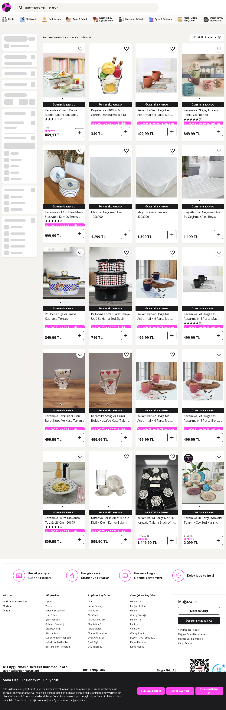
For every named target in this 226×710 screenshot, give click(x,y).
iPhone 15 (135, 601)
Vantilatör (135, 628)
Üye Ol (49, 601)
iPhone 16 (135, 619)
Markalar (7, 606)
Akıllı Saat (93, 615)
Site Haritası (51, 633)
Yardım (49, 606)
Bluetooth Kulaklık (97, 633)
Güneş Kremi (137, 633)
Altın (90, 601)
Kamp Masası (137, 646)
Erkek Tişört (94, 642)
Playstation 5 (94, 624)
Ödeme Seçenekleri (55, 610)
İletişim (7, 610)
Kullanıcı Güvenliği (54, 624)
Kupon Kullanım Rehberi (58, 637)
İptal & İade (51, 615)
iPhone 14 (93, 610)
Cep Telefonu (95, 646)
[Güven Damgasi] (218, 671)
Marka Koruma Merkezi (15, 601)
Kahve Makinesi (138, 642)
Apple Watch (94, 628)
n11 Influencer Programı (58, 646)
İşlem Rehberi (52, 619)
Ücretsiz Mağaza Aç (199, 620)
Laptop (134, 624)
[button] (62, 98)
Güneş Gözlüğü (138, 615)
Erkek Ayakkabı (96, 637)
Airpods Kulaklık (96, 619)
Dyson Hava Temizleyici (142, 637)
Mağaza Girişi (199, 611)
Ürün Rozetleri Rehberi (57, 642)
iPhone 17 (135, 610)
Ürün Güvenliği (53, 628)
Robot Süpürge (96, 606)
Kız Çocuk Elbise (138, 606)
